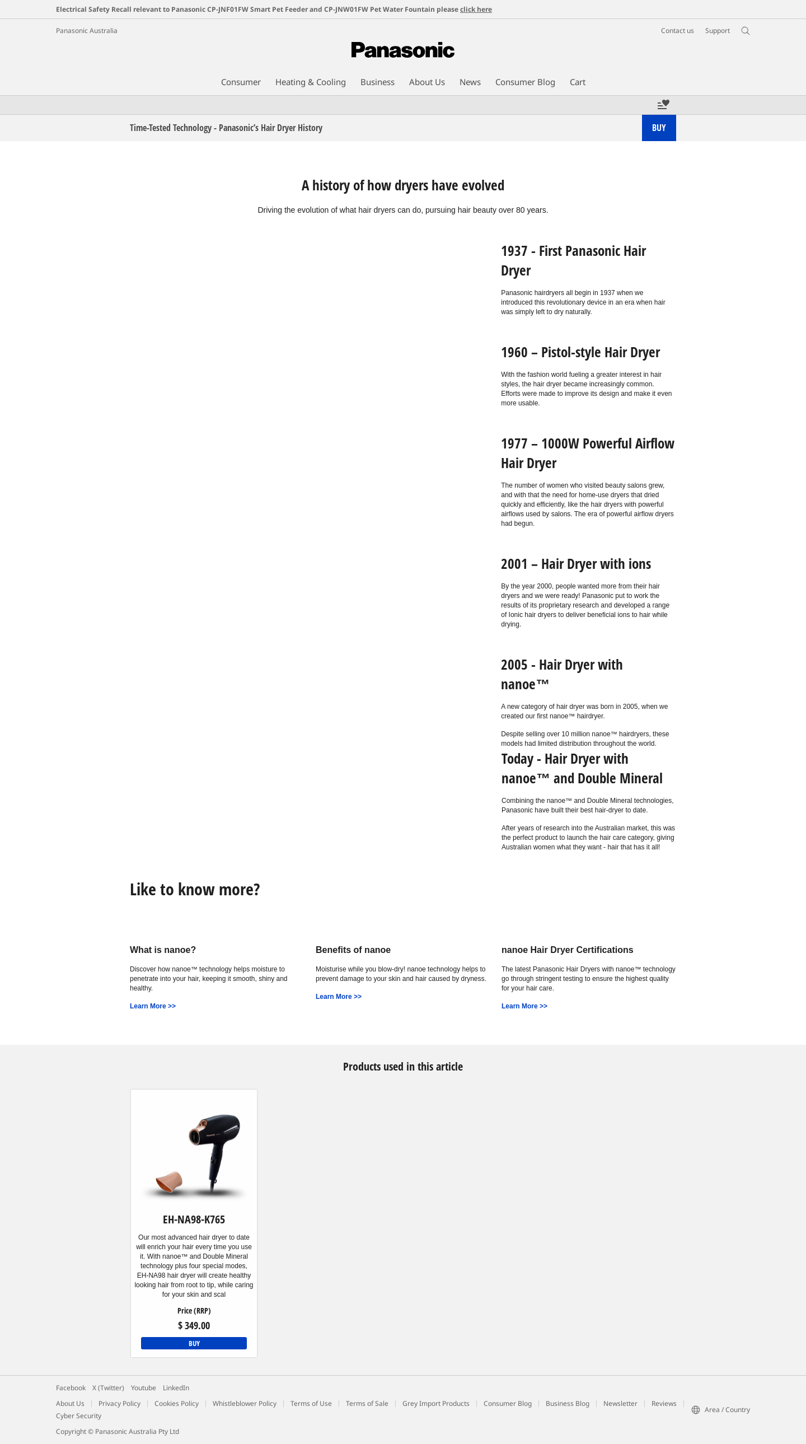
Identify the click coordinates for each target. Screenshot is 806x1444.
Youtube (143, 1387)
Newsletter (620, 1403)
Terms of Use (311, 1403)
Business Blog (567, 1403)
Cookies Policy (176, 1403)
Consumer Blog (508, 1403)
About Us (70, 1403)
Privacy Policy (119, 1403)
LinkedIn (176, 1387)
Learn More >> (153, 1006)
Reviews (664, 1403)
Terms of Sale (367, 1403)
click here (476, 9)
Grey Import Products (436, 1403)
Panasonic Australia (87, 30)
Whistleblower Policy (245, 1403)
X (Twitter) (108, 1387)
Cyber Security (78, 1415)
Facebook (71, 1387)
